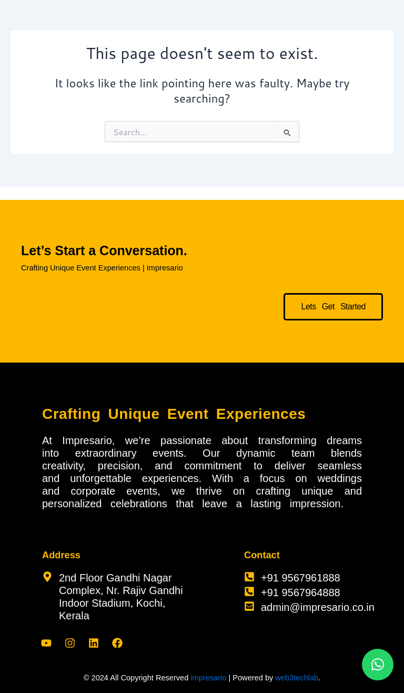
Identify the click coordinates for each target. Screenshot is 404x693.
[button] (377, 664)
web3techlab (296, 678)
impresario (208, 678)
